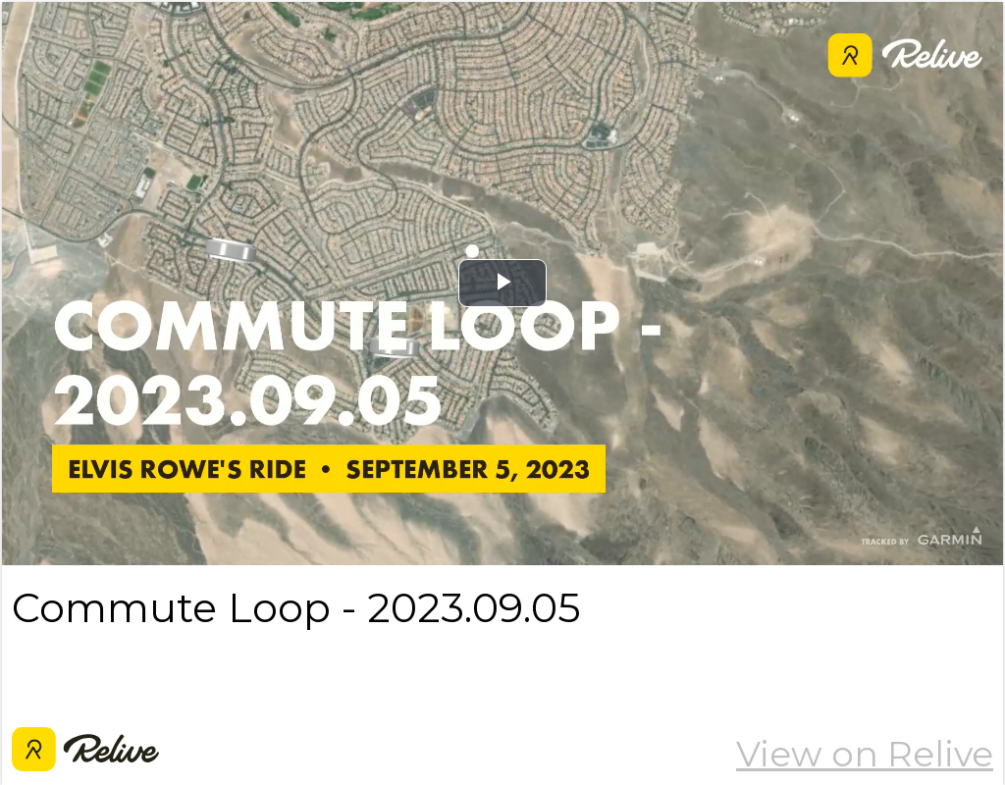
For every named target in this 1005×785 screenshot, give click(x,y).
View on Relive (864, 753)
